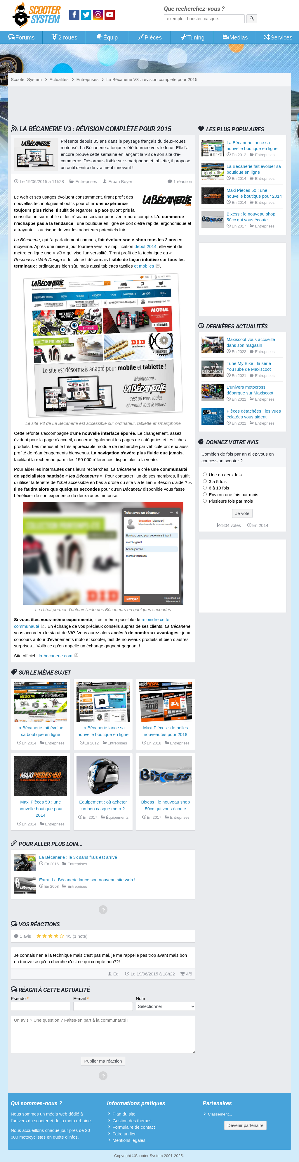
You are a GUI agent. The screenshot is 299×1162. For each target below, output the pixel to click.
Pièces (149, 37)
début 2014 (146, 246)
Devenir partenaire (245, 1125)
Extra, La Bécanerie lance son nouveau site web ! (87, 879)
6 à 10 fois (218, 487)
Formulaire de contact (133, 1127)
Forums (21, 37)
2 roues (64, 37)
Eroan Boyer (117, 181)
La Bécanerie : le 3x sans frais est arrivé (78, 857)
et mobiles (144, 265)
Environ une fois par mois (233, 494)
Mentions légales (128, 1140)
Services (278, 37)
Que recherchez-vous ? (194, 9)
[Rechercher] (251, 18)
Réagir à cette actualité (54, 989)
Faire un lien (124, 1133)
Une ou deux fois (225, 474)
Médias (235, 37)
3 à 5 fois (217, 481)
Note (140, 998)
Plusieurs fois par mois (230, 501)
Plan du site (123, 1113)
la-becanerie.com (55, 655)
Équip (107, 37)
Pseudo (20, 998)
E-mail (81, 998)
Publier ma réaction (103, 1060)
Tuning (192, 37)
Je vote (242, 513)
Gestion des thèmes (131, 1120)
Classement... (220, 1114)
